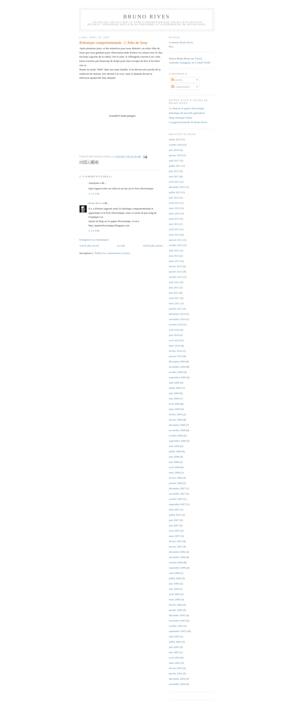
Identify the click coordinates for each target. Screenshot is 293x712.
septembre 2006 (177, 567)
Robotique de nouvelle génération (187, 112)
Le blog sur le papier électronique (186, 108)
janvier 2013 (175, 239)
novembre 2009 (177, 366)
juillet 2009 (175, 387)
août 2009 (174, 382)
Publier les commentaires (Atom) (112, 253)
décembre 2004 (177, 678)
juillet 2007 (175, 514)
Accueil (121, 245)
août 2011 (174, 282)
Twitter (198, 58)
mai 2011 (174, 292)
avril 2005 (174, 657)
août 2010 (174, 329)
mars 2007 (174, 536)
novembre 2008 (177, 430)
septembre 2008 (177, 440)
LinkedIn (174, 62)
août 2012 (174, 250)
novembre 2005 (177, 620)
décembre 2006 (177, 551)
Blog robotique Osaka (180, 117)
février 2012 (175, 266)
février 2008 (175, 477)
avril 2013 (174, 229)
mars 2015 (174, 208)
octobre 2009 (176, 372)
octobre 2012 (176, 245)
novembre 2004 (177, 684)
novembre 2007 (177, 493)
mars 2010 (174, 345)
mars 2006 (174, 599)
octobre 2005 (176, 625)
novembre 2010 (177, 319)
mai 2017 (174, 176)
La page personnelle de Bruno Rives (188, 122)
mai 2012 (174, 255)
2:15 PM (94, 193)
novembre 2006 (177, 557)
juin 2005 (174, 647)
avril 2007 (174, 530)
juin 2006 (174, 583)
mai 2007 (174, 525)
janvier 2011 (175, 308)
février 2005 (175, 668)
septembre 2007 (177, 504)
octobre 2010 (176, 324)
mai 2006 (174, 588)
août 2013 (174, 218)
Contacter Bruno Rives (181, 42)
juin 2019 (174, 150)
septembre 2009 (177, 377)
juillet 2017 (175, 165)
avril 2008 (174, 467)
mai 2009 (174, 398)
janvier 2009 (175, 419)
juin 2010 (174, 335)
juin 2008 (174, 456)
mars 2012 (174, 261)
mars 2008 (174, 472)
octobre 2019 (176, 144)
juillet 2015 (175, 192)
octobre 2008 (176, 435)
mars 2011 (174, 303)
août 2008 (174, 446)
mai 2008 (174, 461)
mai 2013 (174, 224)
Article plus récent (89, 245)
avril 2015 (174, 202)
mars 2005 (174, 662)
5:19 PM (94, 230)
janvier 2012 (175, 271)
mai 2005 (174, 652)
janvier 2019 (175, 155)
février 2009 (175, 414)
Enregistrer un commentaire (94, 239)
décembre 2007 (177, 488)
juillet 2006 (175, 578)
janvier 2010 (175, 356)
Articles (177, 79)
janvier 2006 (175, 610)
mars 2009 (174, 409)
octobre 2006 (176, 562)
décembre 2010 (177, 313)
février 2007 (175, 541)
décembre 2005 (177, 615)
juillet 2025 (175, 139)
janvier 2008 (175, 483)
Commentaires (180, 86)
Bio (171, 46)
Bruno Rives (146, 17)
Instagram (185, 62)
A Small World (202, 62)
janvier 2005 (175, 673)
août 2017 (174, 160)
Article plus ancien (153, 245)
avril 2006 (174, 594)
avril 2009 (174, 403)
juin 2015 (174, 197)
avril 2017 (174, 181)
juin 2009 (174, 393)
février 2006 (175, 604)
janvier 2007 (175, 546)
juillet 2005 (175, 641)
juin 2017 (174, 171)
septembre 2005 (177, 631)
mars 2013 (174, 234)
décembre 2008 (177, 424)
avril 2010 (174, 340)
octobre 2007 (176, 498)
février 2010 (175, 350)
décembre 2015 (177, 187)
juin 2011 (174, 287)
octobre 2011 (176, 276)
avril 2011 (174, 298)
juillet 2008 (175, 451)
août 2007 (174, 509)
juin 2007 (174, 520)
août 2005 (174, 636)
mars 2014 (174, 213)
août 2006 (174, 573)
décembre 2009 (177, 361)
